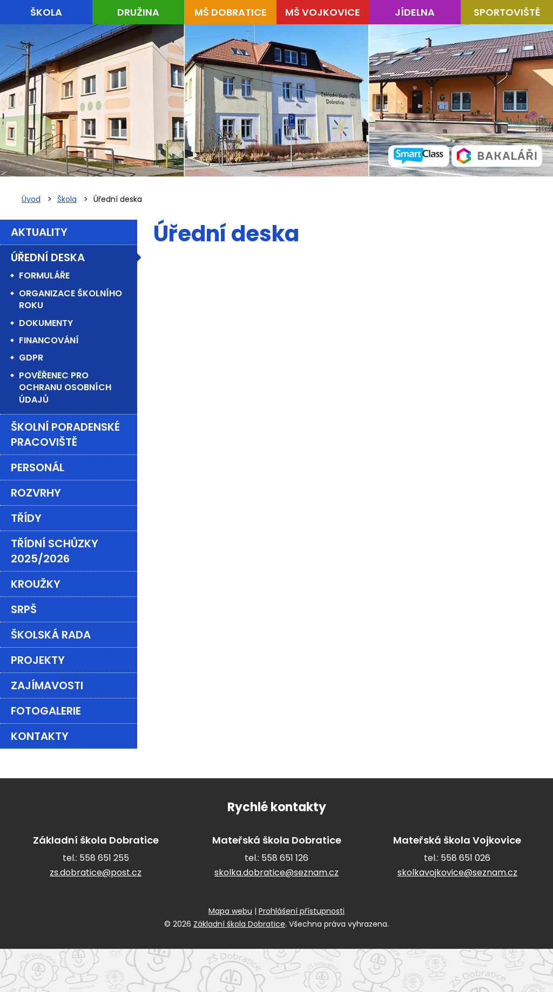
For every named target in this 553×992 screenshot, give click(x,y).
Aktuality (39, 232)
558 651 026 (465, 858)
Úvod (31, 199)
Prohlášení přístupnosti (302, 911)
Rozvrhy (36, 492)
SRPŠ (24, 609)
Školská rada (51, 634)
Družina (138, 12)
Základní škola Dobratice (239, 924)
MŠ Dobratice (230, 12)
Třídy (26, 518)
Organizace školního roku (70, 299)
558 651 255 (104, 858)
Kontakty (40, 736)
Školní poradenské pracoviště (65, 434)
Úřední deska (48, 257)
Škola (46, 12)
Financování (49, 340)
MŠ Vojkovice (322, 12)
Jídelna (415, 12)
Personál (37, 467)
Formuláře (44, 275)
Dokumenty (46, 323)
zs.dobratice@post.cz (95, 872)
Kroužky (35, 584)
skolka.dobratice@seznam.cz (276, 872)
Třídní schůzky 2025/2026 (54, 551)
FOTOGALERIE (46, 710)
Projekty (38, 660)
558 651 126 (284, 858)
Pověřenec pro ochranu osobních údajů (65, 387)
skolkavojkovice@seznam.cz (457, 872)
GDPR (31, 357)
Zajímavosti (47, 685)
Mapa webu (230, 911)
